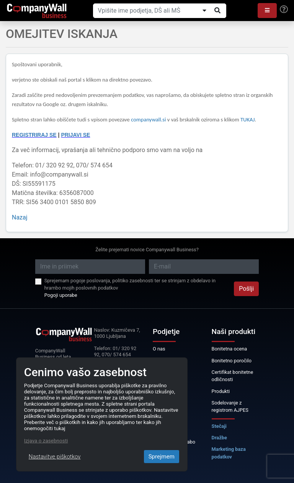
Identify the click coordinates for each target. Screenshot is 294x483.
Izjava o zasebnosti (46, 440)
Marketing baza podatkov (229, 452)
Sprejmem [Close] (162, 456)
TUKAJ (247, 119)
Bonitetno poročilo (232, 360)
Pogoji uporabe (60, 295)
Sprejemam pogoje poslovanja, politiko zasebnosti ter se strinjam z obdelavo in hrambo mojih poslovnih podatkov (130, 284)
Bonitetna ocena (229, 349)
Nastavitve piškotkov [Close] (55, 456)
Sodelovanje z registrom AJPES (230, 406)
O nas (159, 349)
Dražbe (219, 437)
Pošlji (246, 288)
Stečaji (219, 426)
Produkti (221, 391)
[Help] (284, 9)
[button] (267, 10)
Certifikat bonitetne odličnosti (232, 375)
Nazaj (20, 217)
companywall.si (149, 119)
